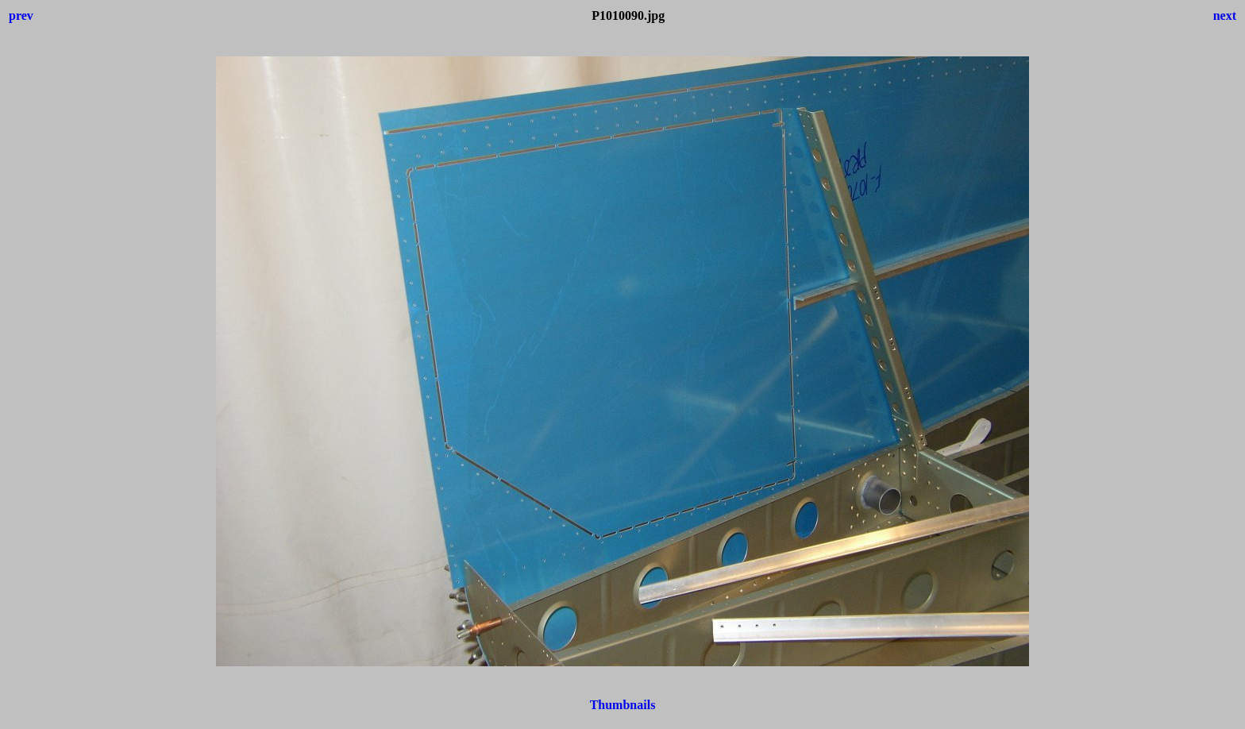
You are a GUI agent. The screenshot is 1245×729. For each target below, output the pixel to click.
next (1224, 15)
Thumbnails (623, 705)
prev (21, 15)
